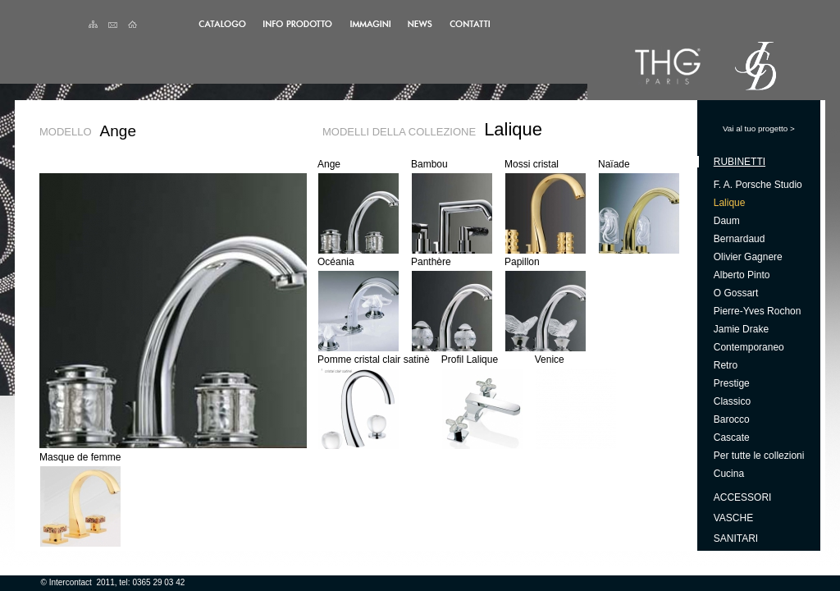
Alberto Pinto (742, 275)
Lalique (730, 202)
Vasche (733, 518)
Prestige (732, 383)
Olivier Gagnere (748, 257)
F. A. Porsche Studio (758, 184)
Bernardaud (739, 239)
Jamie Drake (741, 329)
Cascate (732, 437)
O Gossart (736, 293)
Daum (727, 221)
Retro (725, 365)
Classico (732, 401)
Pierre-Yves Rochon (757, 311)
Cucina (729, 473)
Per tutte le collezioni (759, 455)
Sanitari (736, 538)
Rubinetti (739, 161)
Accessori (743, 497)
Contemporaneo (749, 347)
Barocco (732, 419)
